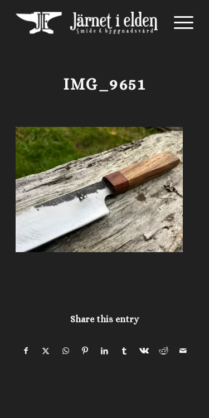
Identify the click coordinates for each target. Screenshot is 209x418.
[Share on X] (45, 351)
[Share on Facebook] (26, 351)
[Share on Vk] (143, 351)
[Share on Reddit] (163, 351)
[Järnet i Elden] (87, 23)
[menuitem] (178, 23)
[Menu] (178, 23)
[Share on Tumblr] (124, 351)
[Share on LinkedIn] (104, 351)
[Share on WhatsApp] (65, 351)
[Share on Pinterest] (85, 351)
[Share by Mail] (183, 351)
